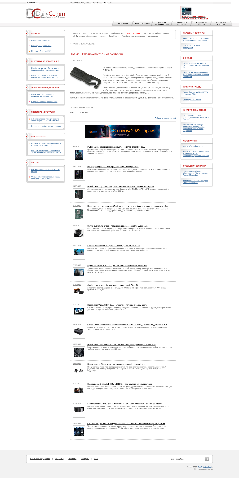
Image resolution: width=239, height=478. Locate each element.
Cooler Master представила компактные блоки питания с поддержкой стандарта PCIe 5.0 (127, 325)
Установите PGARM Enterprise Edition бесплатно (195, 182)
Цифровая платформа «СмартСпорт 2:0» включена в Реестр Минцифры (195, 173)
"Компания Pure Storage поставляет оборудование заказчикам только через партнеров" (193, 128)
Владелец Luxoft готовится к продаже (46, 126)
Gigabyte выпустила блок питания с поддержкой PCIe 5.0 (112, 285)
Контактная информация (40, 459)
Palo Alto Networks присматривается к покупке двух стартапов (46, 144)
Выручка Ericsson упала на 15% (44, 102)
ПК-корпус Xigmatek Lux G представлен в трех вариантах (112, 167)
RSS (96, 459)
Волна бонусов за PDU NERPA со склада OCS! (195, 93)
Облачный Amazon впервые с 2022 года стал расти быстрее (45, 178)
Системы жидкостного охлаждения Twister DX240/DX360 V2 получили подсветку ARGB (126, 423)
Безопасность (38, 136)
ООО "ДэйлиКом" (205, 467)
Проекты (35, 33)
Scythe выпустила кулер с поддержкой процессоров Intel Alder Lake (117, 226)
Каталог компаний (142, 23)
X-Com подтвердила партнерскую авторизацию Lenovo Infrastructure (45, 120)
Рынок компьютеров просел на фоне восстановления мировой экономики (196, 75)
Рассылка (72, 459)
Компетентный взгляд (194, 110)
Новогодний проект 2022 (41, 40)
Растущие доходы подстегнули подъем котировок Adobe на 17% (44, 76)
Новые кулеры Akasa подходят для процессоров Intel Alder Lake (116, 364)
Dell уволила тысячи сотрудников (191, 47)
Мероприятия (190, 141)
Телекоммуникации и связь (45, 88)
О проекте (59, 459)
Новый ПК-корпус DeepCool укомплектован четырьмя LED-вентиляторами (120, 186)
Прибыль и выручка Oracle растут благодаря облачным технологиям (45, 69)
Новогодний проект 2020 (41, 51)
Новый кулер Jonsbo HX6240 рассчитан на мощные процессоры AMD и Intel (121, 344)
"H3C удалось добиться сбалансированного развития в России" (195, 117)
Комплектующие (84, 43)
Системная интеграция (43, 112)
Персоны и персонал (194, 33)
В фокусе (187, 58)
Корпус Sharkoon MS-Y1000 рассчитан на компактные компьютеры (117, 265)
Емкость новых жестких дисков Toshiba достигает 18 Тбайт (113, 246)
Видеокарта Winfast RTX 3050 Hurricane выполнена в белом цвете (117, 305)
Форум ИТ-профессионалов (194, 146)
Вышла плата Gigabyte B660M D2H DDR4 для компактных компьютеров (119, 384)
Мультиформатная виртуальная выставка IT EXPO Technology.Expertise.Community (196, 154)
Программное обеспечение (45, 61)
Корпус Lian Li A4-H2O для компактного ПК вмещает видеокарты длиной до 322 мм (124, 404)
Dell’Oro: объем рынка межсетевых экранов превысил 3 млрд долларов (46, 151)
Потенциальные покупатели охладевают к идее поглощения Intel (196, 65)
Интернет (36, 163)
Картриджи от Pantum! (192, 100)
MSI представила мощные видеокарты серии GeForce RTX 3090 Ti (117, 147)
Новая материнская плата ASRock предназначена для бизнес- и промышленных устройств (128, 206)
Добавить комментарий (165, 118)
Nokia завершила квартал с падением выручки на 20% (42, 95)
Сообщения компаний (194, 166)
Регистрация (123, 23)
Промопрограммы (192, 87)
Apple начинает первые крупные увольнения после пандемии (196, 39)
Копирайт (85, 459)
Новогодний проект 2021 (41, 46)
